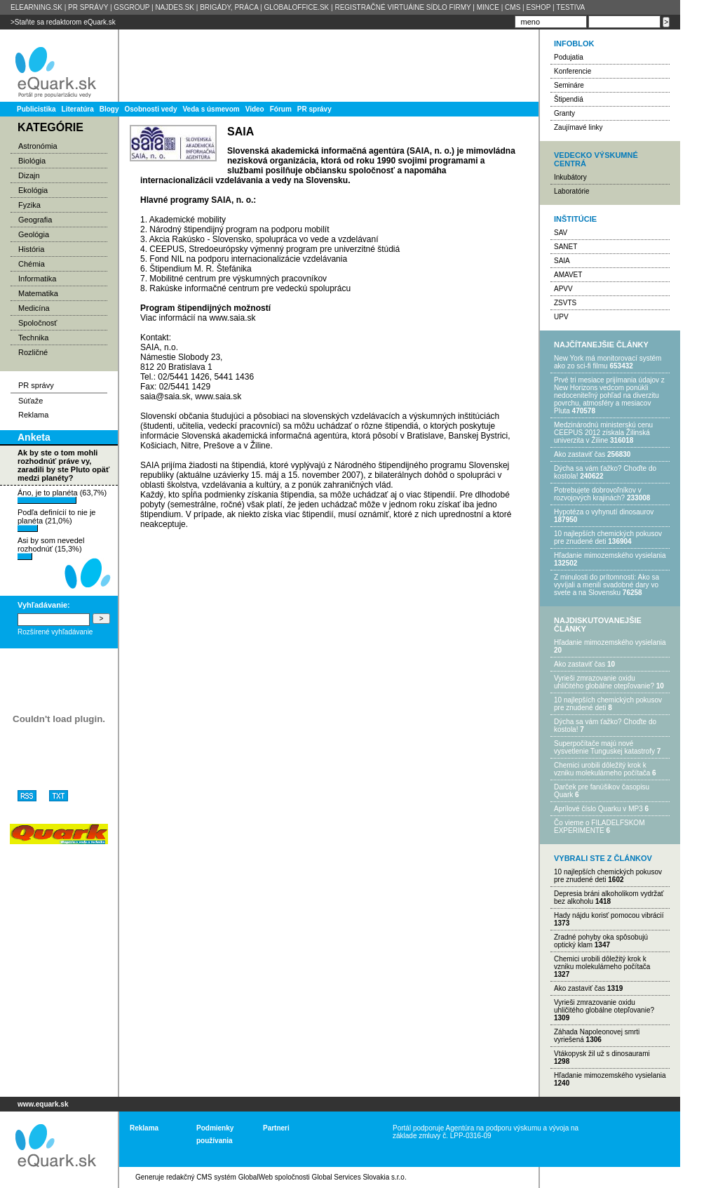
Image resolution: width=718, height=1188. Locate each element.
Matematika (38, 293)
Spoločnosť (37, 323)
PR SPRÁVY (88, 7)
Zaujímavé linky (578, 127)
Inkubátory (570, 177)
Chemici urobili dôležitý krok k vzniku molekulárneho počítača (602, 769)
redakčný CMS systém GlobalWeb (219, 1177)
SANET (565, 247)
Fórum (281, 109)
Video (254, 109)
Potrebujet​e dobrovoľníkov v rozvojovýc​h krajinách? (598, 494)
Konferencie (572, 71)
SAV (560, 232)
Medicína (34, 308)
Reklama (33, 415)
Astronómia (37, 146)
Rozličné (33, 352)
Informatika (37, 278)
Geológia (33, 234)
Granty (564, 113)
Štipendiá (568, 99)
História (31, 249)
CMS (512, 7)
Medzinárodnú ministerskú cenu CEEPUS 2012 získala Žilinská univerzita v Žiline (603, 432)
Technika (33, 337)
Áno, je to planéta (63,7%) (62, 496)
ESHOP (538, 7)
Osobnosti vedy (150, 109)
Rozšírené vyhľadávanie (55, 632)
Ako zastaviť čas (579, 454)
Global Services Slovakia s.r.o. (359, 1177)
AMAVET (568, 275)
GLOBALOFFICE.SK (296, 7)
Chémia (31, 264)
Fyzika (29, 205)
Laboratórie (572, 191)
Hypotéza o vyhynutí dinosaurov (603, 512)
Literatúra (78, 109)
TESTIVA (570, 7)
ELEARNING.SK (36, 7)
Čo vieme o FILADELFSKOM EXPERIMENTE (599, 826)
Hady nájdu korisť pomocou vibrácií (609, 915)
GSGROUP (131, 7)
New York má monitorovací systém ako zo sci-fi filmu (607, 362)
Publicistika (36, 109)
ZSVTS (565, 303)
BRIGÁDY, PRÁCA (229, 7)
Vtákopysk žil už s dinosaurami (602, 1053)
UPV (561, 317)
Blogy (109, 109)
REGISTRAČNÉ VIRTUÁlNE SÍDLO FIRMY (402, 7)
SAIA (562, 261)
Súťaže (30, 400)
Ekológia (33, 190)
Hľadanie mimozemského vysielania (610, 555)
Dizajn (29, 175)
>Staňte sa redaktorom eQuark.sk (63, 22)
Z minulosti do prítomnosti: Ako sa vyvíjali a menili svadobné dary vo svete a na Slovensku (606, 584)
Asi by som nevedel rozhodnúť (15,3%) (51, 548)
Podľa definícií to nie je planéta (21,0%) (56, 520)
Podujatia (568, 57)
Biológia (32, 160)
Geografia (35, 219)
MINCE (488, 7)
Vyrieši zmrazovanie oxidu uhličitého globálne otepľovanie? (604, 682)
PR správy (314, 109)
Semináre (569, 85)
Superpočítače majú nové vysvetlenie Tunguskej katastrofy (604, 747)
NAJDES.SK (174, 7)
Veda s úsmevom (211, 109)
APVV (563, 289)
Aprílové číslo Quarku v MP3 (598, 809)
